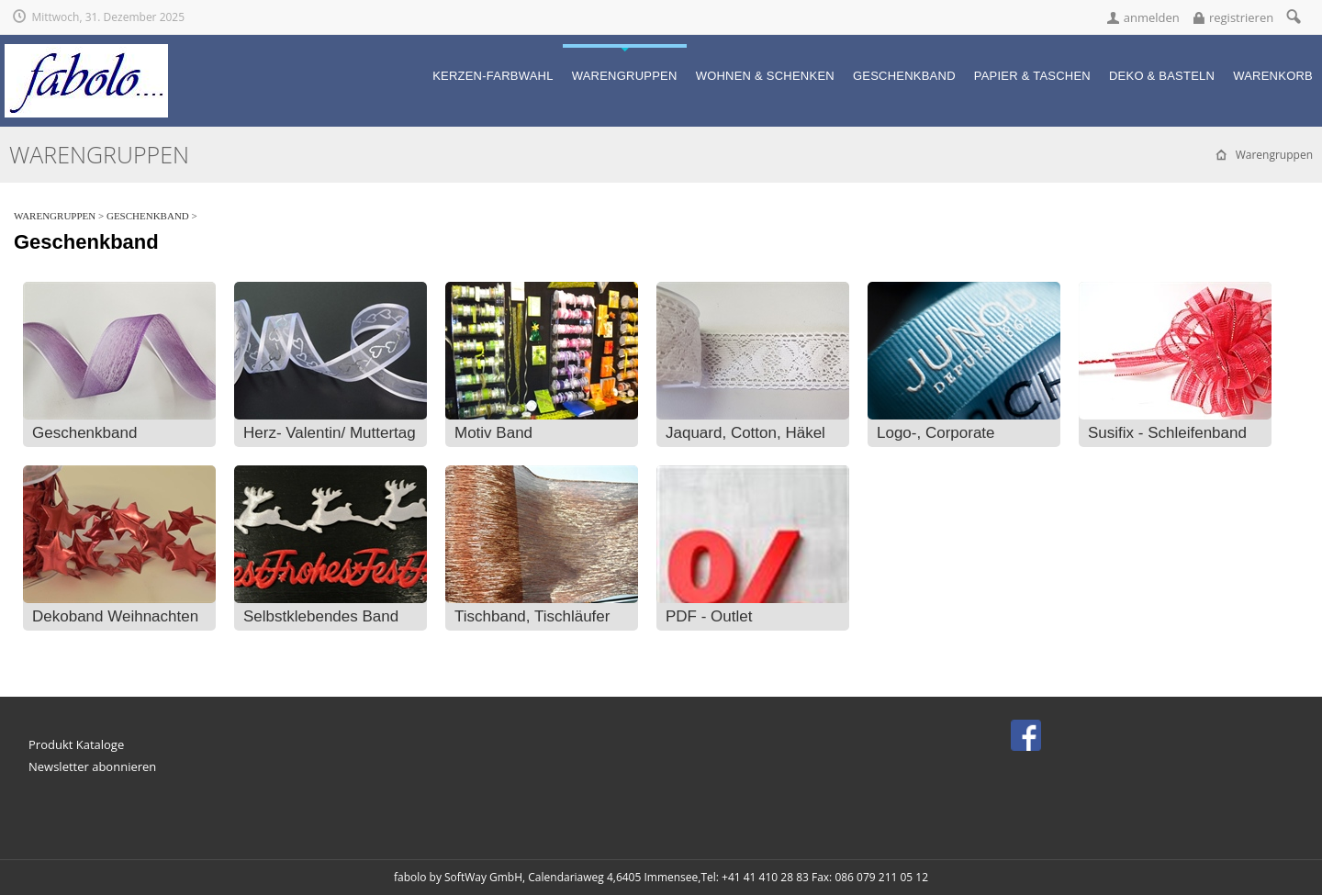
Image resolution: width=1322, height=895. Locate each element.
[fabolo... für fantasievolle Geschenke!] (86, 52)
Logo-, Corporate (936, 433)
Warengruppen (54, 215)
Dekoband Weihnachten (115, 616)
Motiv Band (493, 433)
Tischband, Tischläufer (532, 616)
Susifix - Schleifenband (1167, 433)
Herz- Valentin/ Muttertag (329, 433)
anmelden (1152, 17)
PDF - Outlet (709, 616)
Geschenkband (147, 215)
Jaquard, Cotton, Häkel (745, 433)
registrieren (1241, 17)
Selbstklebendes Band (320, 616)
